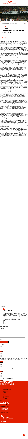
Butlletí (4, 398)
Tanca (2, 352)
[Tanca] (1, 348)
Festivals (4, 394)
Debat (4, 395)
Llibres (4, 396)
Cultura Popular (6, 393)
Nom (1, 341)
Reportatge (7, 28)
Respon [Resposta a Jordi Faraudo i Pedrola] (4, 323)
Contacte (4, 389)
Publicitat (5, 400)
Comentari (2, 328)
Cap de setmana (6, 397)
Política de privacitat (7, 390)
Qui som (4, 388)
